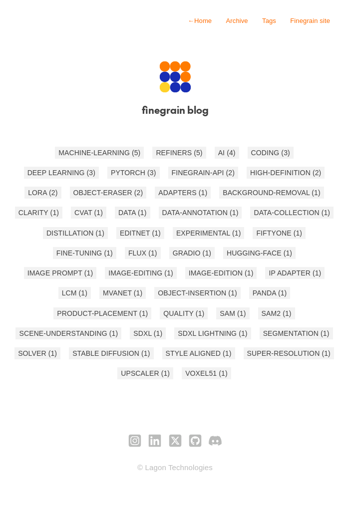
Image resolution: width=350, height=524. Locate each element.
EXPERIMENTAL (208, 233)
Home (200, 20)
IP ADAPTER (295, 273)
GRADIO (192, 253)
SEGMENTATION (296, 333)
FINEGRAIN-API (203, 173)
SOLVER (37, 353)
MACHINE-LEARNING (99, 153)
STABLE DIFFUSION (111, 353)
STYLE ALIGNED (199, 353)
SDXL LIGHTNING (212, 333)
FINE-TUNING (84, 253)
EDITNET (140, 233)
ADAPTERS (182, 193)
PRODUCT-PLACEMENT (102, 313)
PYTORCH (133, 173)
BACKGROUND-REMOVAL (272, 193)
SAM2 (277, 313)
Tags (269, 20)
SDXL (147, 333)
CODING (270, 153)
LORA (42, 193)
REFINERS (179, 153)
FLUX (142, 253)
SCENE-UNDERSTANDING (68, 333)
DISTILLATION (75, 233)
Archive (237, 20)
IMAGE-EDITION (221, 273)
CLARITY (38, 213)
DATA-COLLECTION (292, 213)
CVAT (88, 213)
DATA (132, 213)
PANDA (270, 293)
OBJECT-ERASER (108, 193)
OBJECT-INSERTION (197, 293)
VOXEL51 (206, 373)
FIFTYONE (279, 233)
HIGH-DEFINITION (285, 173)
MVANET (122, 293)
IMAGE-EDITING (140, 273)
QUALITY (183, 313)
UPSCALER (145, 373)
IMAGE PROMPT (60, 273)
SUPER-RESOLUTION (289, 353)
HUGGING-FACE (259, 253)
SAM (233, 313)
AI (227, 153)
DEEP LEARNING (61, 173)
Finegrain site (310, 20)
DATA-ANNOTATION (200, 213)
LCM (74, 293)
